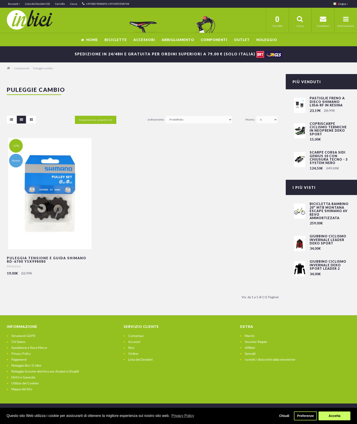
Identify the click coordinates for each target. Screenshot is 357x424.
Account (134, 342)
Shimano (14, 266)
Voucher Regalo (256, 342)
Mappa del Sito (21, 389)
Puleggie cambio (43, 68)
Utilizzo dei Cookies (25, 383)
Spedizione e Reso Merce (29, 347)
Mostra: (250, 119)
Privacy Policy (21, 353)
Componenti (214, 40)
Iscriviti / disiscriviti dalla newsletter (270, 359)
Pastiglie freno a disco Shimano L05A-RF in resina (327, 101)
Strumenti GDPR (23, 336)
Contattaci (136, 336)
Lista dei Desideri (140, 359)
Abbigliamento (178, 40)
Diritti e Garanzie (23, 377)
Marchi (249, 336)
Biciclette (116, 40)
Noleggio (266, 40)
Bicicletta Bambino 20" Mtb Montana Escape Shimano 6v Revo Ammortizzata (329, 211)
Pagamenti (19, 359)
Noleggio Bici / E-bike (26, 365)
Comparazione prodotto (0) (95, 119)
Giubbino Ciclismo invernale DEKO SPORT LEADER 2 (328, 265)
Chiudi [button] (284, 416)
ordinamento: (156, 119)
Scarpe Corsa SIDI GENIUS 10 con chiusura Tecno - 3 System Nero (329, 157)
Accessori (144, 40)
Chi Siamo (18, 342)
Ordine (133, 353)
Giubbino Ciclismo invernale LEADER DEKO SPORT (328, 239)
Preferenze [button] (305, 416)
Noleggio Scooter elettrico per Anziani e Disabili (45, 371)
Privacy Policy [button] (182, 416)
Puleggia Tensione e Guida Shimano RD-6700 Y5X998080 (46, 259)
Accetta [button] (334, 416)
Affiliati (250, 347)
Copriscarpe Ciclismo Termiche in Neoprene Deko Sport (328, 129)
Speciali (250, 353)
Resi (131, 347)
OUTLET (242, 40)
